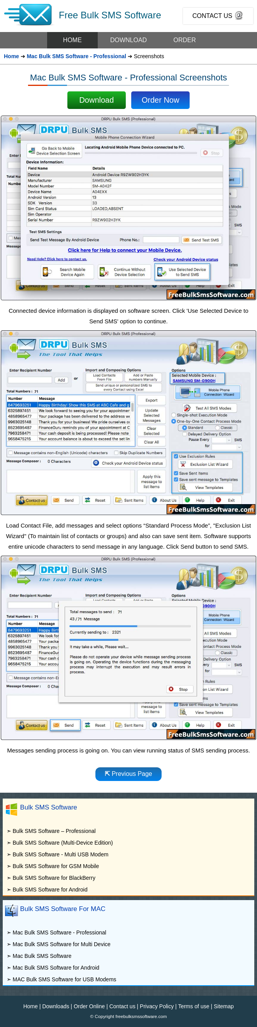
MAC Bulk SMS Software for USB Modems (64, 979)
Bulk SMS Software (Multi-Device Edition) (62, 843)
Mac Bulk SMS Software (41, 956)
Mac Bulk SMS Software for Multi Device (61, 944)
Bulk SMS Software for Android (49, 889)
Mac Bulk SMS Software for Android (55, 968)
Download (96, 100)
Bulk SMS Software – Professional (53, 831)
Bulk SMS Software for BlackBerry (53, 878)
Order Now (161, 100)
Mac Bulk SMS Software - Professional (76, 56)
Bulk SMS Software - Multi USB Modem (60, 854)
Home (11, 56)
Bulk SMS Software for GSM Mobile (55, 866)
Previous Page (128, 773)
